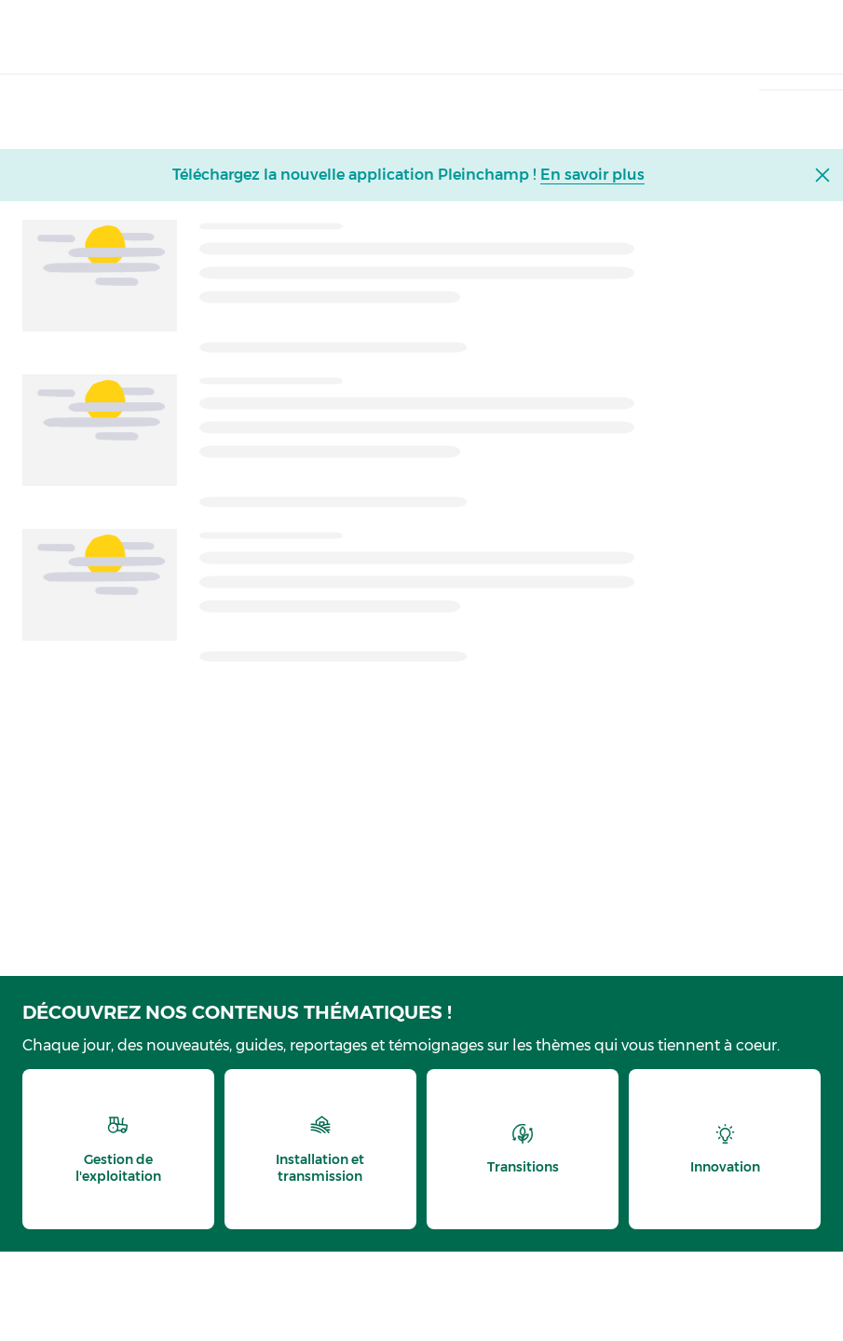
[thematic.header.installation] (320, 1149)
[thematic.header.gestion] (118, 1149)
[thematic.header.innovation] (725, 1149)
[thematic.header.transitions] (523, 1149)
